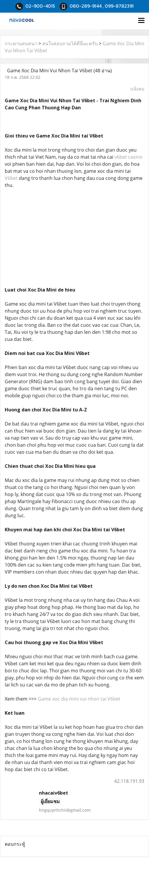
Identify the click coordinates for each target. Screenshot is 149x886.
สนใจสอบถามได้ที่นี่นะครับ (70, 43)
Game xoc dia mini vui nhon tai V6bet (79, 699)
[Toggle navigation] (141, 20)
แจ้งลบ (137, 89)
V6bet (11, 178)
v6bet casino (128, 157)
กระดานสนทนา (21, 43)
